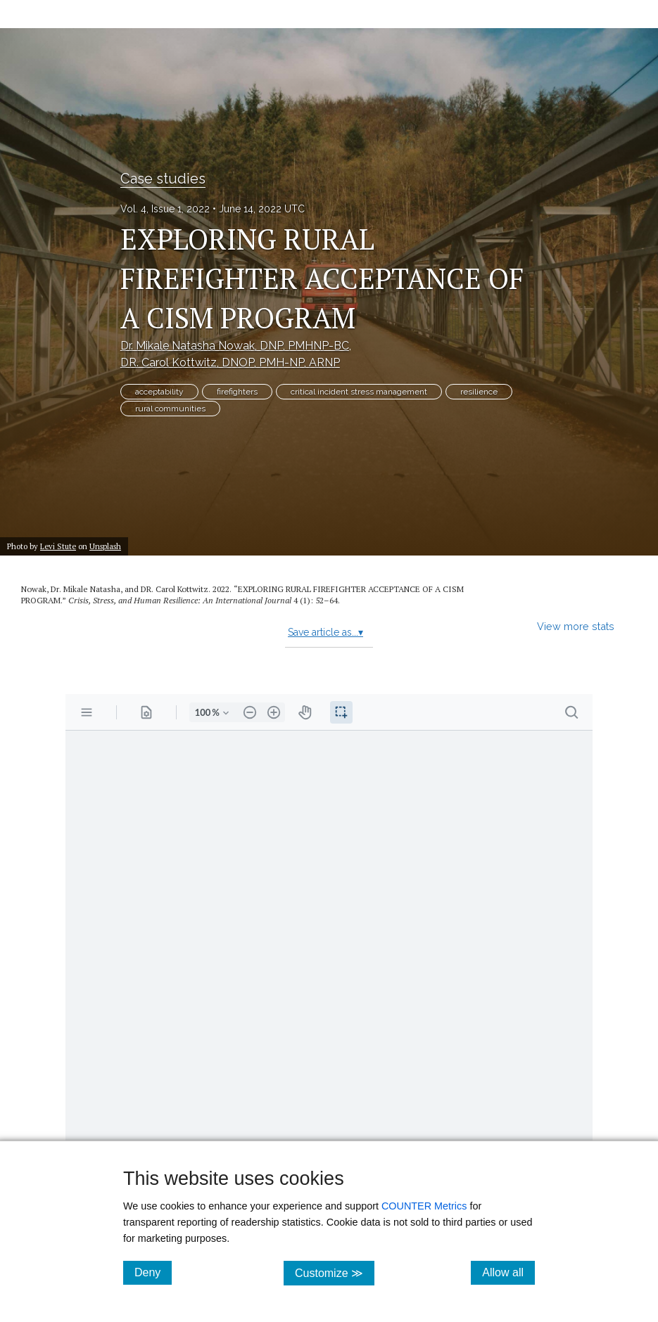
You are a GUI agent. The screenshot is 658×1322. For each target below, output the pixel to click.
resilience (479, 392)
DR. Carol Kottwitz (230, 362)
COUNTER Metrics (424, 1206)
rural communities (170, 408)
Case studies (162, 178)
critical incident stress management (359, 392)
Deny (153, 1272)
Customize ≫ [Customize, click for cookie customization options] (334, 1272)
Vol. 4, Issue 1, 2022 (165, 208)
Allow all (508, 1272)
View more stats (575, 626)
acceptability (159, 392)
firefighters (237, 392)
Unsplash (105, 546)
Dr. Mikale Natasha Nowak (234, 345)
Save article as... (325, 632)
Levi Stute (58, 546)
